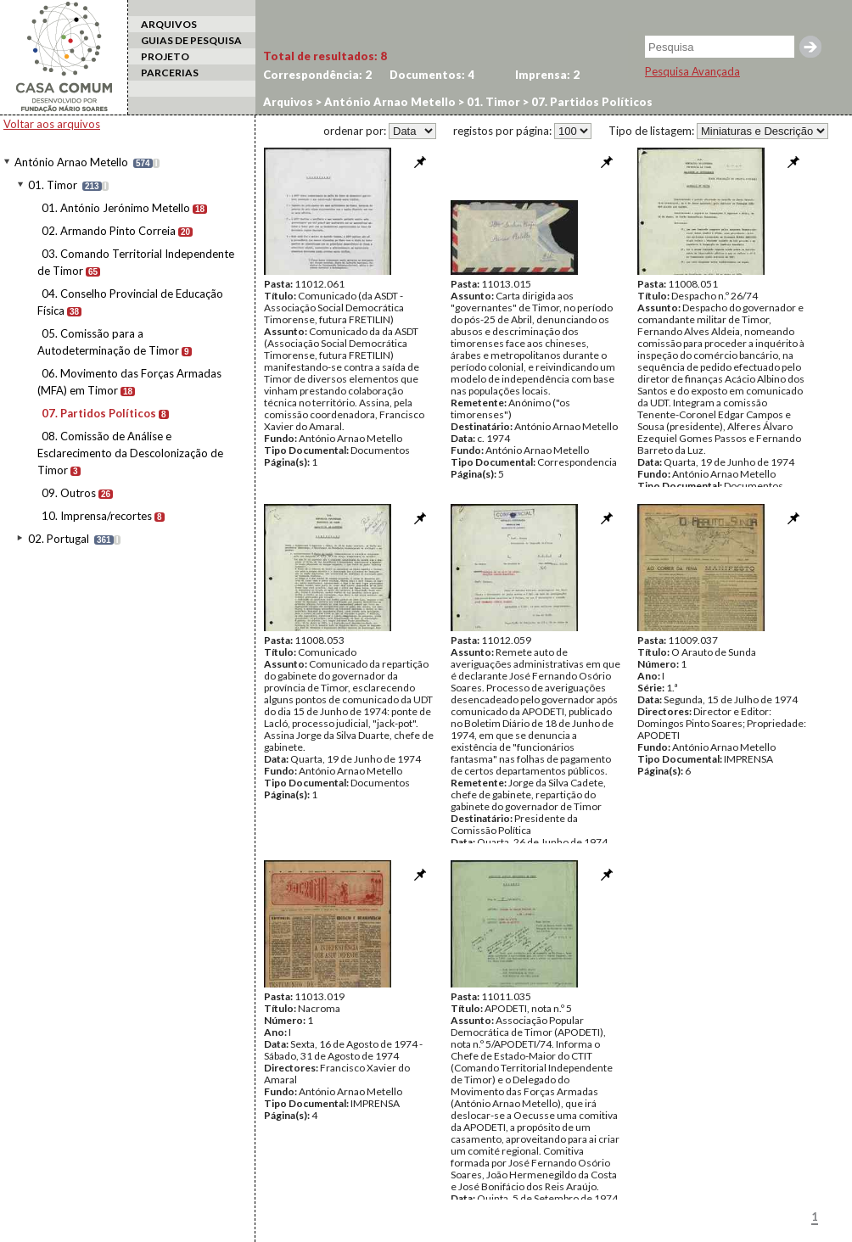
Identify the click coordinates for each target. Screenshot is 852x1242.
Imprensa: (547, 74)
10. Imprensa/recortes (97, 516)
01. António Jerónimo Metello (116, 208)
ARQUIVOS (169, 24)
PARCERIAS (170, 72)
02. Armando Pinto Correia (109, 231)
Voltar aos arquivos (51, 124)
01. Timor (52, 185)
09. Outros (69, 493)
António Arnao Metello (71, 162)
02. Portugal (58, 538)
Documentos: (432, 74)
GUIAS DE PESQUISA (191, 40)
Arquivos (288, 102)
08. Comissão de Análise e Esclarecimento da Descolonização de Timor (130, 453)
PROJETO (165, 56)
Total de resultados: (325, 56)
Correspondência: (317, 74)
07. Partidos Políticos (99, 413)
